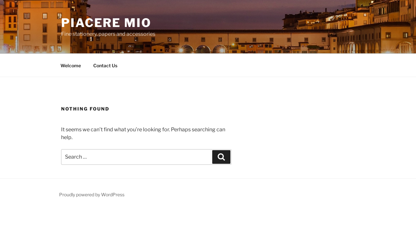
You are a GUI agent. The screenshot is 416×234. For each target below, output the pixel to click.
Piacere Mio (106, 23)
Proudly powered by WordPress (91, 194)
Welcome (70, 65)
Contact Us (105, 65)
